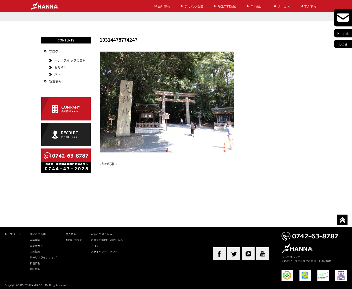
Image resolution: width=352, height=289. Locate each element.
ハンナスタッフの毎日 (70, 60)
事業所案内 (36, 246)
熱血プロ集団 (227, 6)
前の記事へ (109, 163)
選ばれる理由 (194, 6)
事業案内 (35, 240)
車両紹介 (257, 6)
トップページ (12, 234)
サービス (283, 6)
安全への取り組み (101, 234)
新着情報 (55, 81)
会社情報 (164, 6)
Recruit (343, 33)
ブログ (53, 51)
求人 (57, 74)
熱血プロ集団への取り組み (107, 240)
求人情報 (310, 6)
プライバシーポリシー (104, 252)
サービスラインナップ (43, 257)
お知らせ (60, 67)
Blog (343, 44)
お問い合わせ (74, 240)
